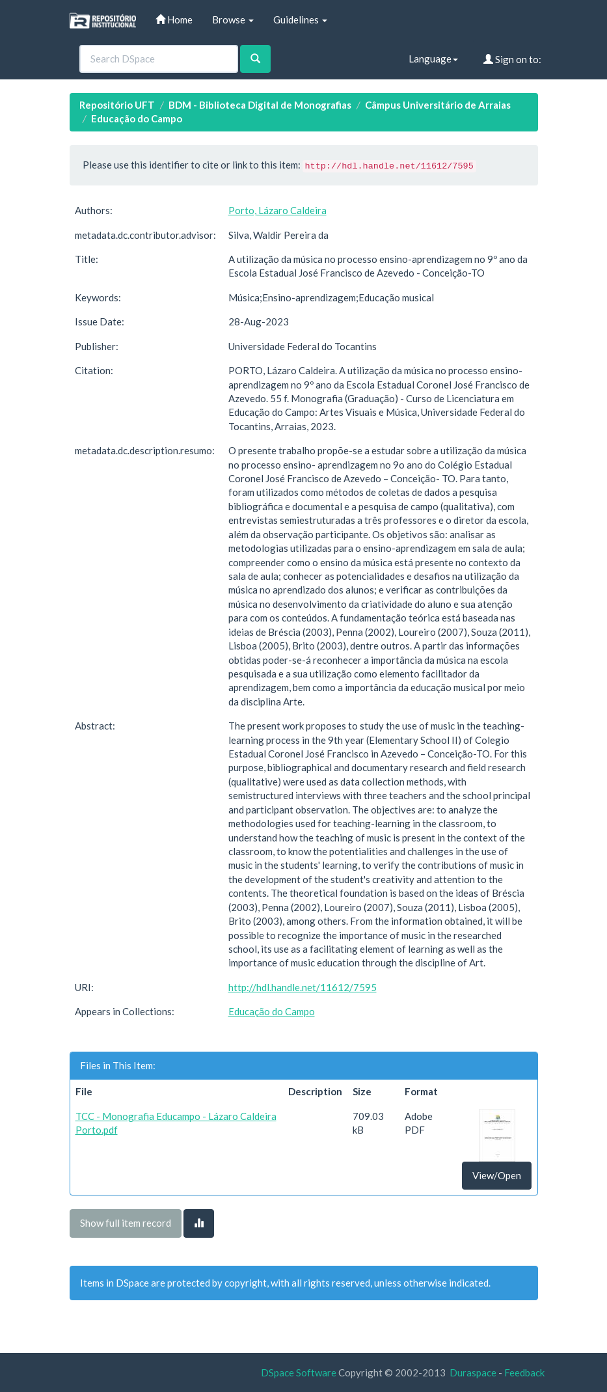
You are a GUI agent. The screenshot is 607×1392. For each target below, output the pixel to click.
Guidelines (300, 19)
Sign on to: (512, 59)
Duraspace (473, 1372)
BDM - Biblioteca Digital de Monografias (260, 105)
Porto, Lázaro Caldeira (277, 210)
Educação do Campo (136, 118)
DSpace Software (298, 1372)
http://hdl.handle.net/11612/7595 (302, 987)
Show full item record (125, 1223)
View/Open (496, 1175)
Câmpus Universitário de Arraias (438, 105)
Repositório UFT (117, 105)
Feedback (524, 1372)
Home (174, 19)
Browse (233, 19)
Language (433, 58)
